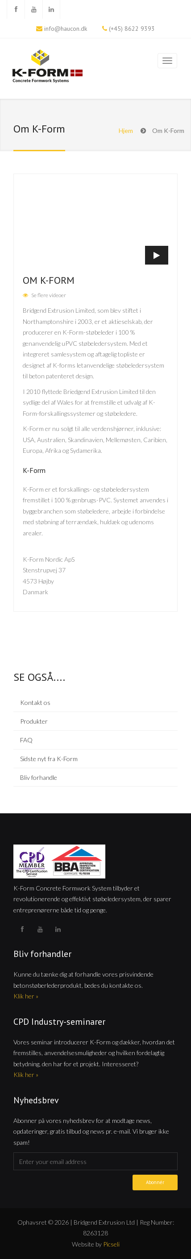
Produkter (34, 721)
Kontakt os (35, 702)
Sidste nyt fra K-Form (49, 758)
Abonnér (155, 1182)
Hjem (126, 130)
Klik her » (25, 996)
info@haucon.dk (65, 29)
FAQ (26, 740)
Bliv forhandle (38, 777)
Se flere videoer (48, 295)
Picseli (111, 1244)
